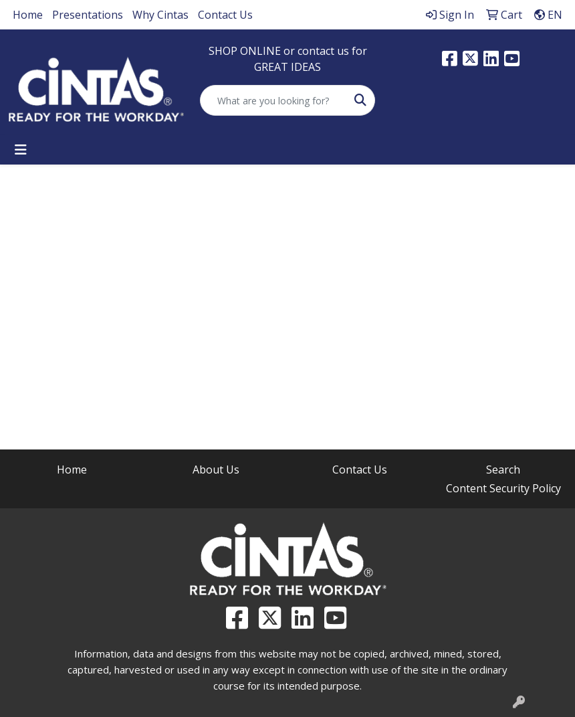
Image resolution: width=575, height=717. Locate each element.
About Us (216, 469)
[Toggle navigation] (21, 149)
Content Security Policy (503, 488)
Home (28, 14)
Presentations (87, 14)
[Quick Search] (274, 100)
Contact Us (225, 14)
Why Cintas (160, 14)
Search (503, 469)
